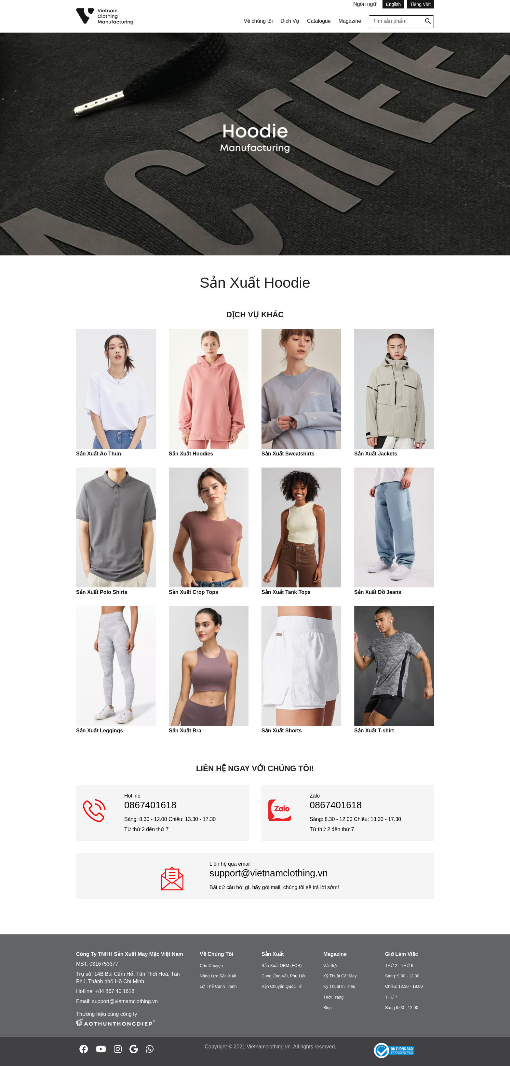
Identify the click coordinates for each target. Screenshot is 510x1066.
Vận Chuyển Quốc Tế (282, 986)
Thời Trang (333, 997)
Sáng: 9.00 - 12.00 (402, 975)
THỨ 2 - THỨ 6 (399, 965)
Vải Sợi (330, 965)
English (393, 4)
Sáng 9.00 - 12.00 (401, 1007)
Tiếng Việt (420, 4)
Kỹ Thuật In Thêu (339, 986)
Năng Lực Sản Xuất (218, 975)
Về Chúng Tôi (216, 954)
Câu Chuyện (211, 965)
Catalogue (319, 21)
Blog (327, 1007)
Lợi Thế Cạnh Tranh (218, 986)
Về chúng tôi (258, 21)
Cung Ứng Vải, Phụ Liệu (284, 975)
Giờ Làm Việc (401, 954)
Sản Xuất (273, 954)
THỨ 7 (391, 997)
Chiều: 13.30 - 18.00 (404, 986)
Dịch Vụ (289, 21)
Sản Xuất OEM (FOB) (282, 965)
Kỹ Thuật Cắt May (340, 975)
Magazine (350, 21)
